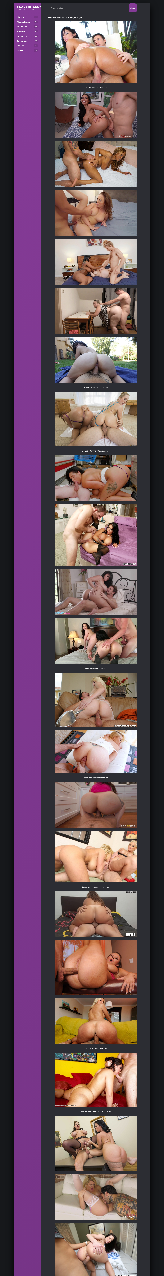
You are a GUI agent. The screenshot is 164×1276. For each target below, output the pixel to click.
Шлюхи (20, 45)
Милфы (20, 17)
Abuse (132, 8)
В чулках (21, 31)
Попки (20, 50)
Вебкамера (22, 41)
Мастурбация (23, 22)
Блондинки (22, 26)
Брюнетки (22, 36)
